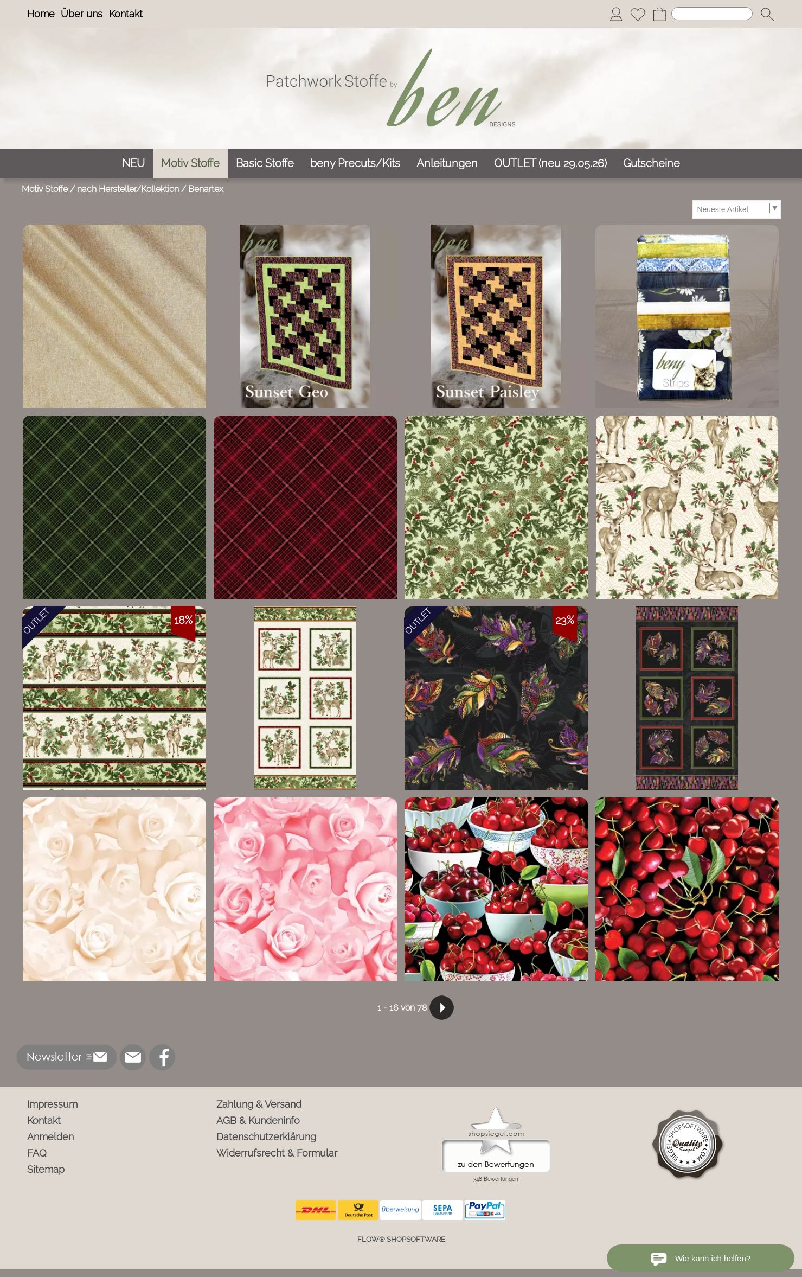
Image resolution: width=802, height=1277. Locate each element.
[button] (767, 14)
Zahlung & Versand (258, 1104)
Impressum (52, 1104)
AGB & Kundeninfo (258, 1120)
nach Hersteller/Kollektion (128, 189)
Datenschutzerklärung (266, 1136)
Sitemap (46, 1169)
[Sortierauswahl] (736, 209)
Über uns (81, 14)
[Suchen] (712, 13)
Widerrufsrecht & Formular (276, 1153)
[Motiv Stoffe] (190, 163)
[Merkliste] (638, 14)
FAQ (37, 1153)
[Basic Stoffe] (265, 163)
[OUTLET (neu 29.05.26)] (550, 163)
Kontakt (126, 14)
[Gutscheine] (651, 163)
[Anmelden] (616, 14)
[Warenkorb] (659, 14)
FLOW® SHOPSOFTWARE (401, 1239)
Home (41, 14)
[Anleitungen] (447, 163)
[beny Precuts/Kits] (355, 163)
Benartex (205, 189)
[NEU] (133, 163)
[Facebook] (162, 1057)
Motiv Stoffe (45, 189)
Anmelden (50, 1136)
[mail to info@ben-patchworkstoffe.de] (132, 1057)
